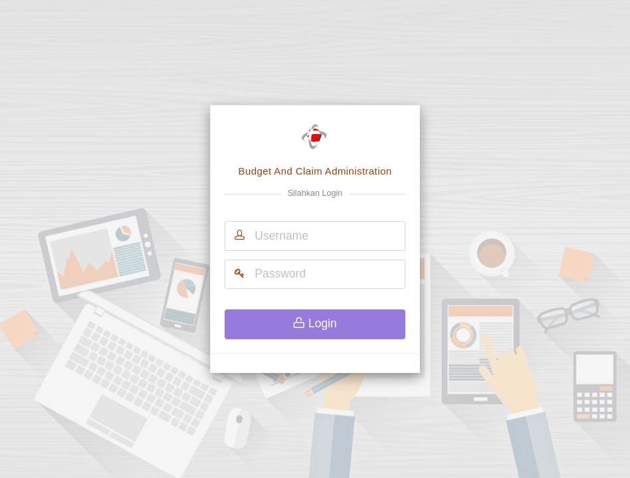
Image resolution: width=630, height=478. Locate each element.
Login (315, 323)
